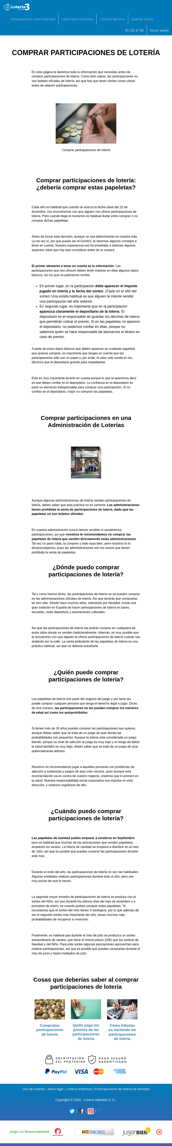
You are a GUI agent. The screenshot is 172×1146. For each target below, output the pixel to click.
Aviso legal (55, 1089)
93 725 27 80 (134, 30)
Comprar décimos (112, 19)
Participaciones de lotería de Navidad (122, 1089)
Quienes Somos (142, 19)
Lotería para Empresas (77, 19)
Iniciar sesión (159, 30)
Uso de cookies (34, 1089)
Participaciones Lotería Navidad (33, 19)
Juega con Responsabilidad (29, 1131)
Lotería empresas (79, 1089)
